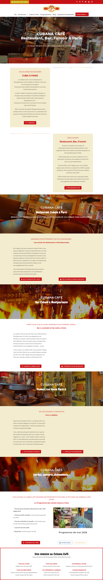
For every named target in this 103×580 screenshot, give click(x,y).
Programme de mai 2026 (73, 532)
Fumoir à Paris (34, 14)
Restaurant (22, 14)
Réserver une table (21, 2)
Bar (15, 14)
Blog (54, 14)
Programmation (45, 14)
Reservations (81, 14)
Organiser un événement (65, 14)
